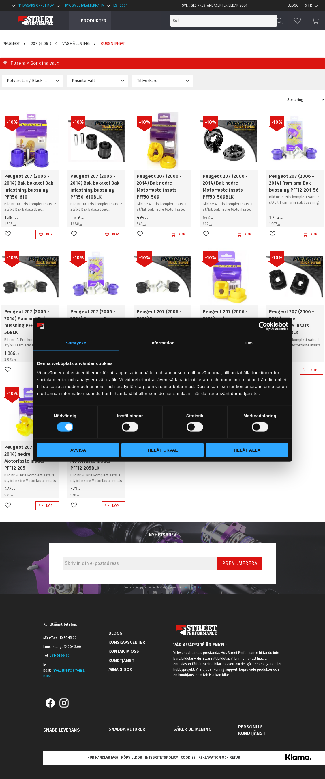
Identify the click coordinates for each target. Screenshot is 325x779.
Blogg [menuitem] (293, 5)
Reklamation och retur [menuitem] (219, 758)
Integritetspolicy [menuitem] (161, 758)
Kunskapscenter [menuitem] (126, 642)
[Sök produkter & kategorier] (229, 21)
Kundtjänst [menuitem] (121, 660)
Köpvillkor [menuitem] (131, 758)
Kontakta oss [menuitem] (123, 651)
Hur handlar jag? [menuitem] (102, 758)
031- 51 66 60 (60, 656)
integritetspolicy (192, 587)
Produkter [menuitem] (93, 20)
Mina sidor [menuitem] (120, 669)
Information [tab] (163, 342)
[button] (297, 20)
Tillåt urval (162, 449)
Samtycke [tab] (76, 342)
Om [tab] (249, 342)
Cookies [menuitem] (188, 758)
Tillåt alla (246, 449)
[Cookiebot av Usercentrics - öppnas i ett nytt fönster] (263, 326)
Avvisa (78, 449)
